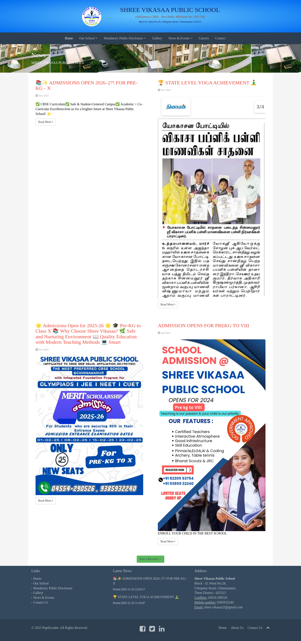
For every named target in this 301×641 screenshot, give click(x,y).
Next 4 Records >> (150, 559)
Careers (204, 38)
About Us (237, 627)
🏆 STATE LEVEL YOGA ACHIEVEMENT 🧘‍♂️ (146, 597)
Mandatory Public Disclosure (125, 38)
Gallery (157, 38)
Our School (88, 38)
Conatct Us (40, 602)
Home (69, 38)
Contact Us (255, 627)
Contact (220, 38)
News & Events (180, 38)
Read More (45, 122)
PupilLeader (50, 627)
